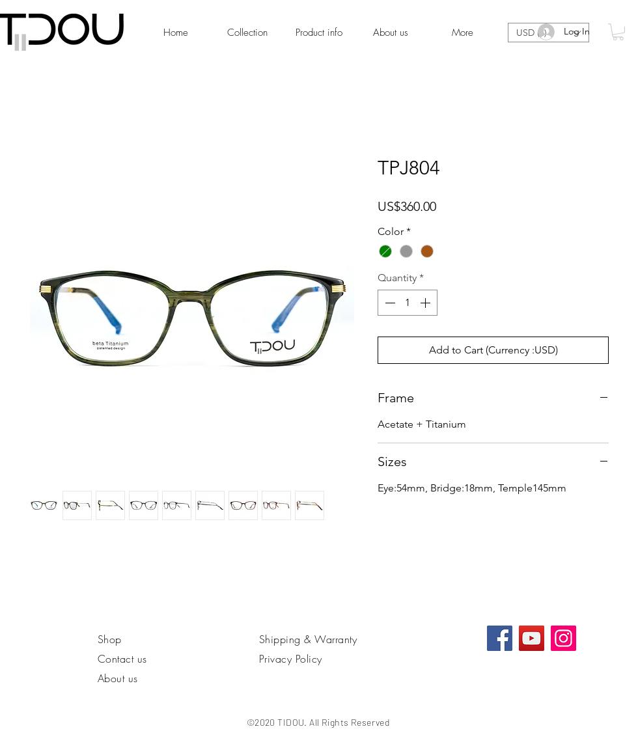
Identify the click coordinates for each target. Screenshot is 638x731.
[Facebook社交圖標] (499, 638)
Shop (110, 639)
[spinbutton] (407, 302)
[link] (618, 31)
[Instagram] (563, 638)
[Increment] (426, 302)
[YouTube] (531, 638)
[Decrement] (389, 302)
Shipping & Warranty (308, 639)
